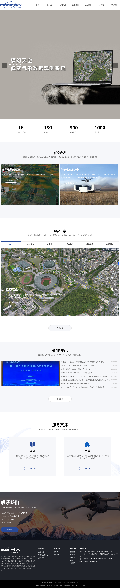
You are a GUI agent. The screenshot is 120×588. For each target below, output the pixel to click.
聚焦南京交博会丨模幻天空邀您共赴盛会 (75, 383)
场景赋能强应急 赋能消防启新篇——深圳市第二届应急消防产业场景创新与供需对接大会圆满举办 (85, 380)
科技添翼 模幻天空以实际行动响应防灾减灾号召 (77, 373)
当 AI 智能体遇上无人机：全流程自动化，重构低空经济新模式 (82, 387)
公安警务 (30, 244)
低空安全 (11, 244)
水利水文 (50, 244)
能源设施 (109, 244)
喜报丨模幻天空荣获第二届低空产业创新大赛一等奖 (79, 369)
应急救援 (70, 244)
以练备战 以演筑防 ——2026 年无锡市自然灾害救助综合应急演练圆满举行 (85, 376)
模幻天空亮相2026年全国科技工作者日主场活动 (77, 365)
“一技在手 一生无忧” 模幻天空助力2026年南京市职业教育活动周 (83, 362)
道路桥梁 (89, 244)
